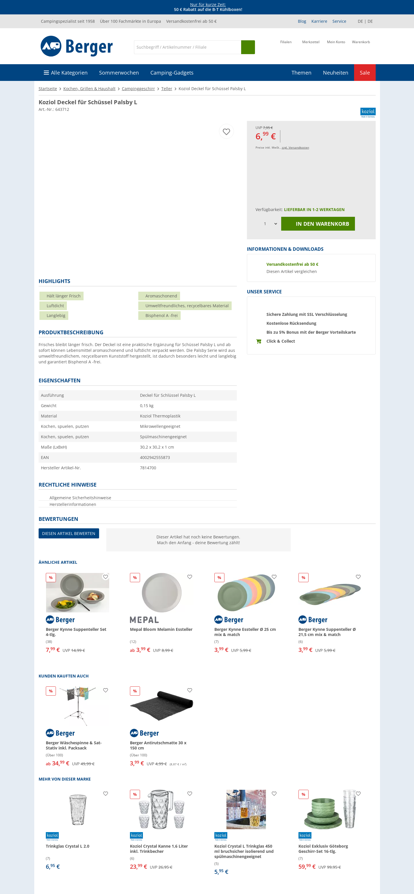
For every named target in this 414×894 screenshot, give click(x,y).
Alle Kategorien (69, 72)
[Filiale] (286, 46)
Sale (365, 72)
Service (339, 21)
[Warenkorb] (361, 46)
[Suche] (187, 47)
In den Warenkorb (318, 223)
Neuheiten (335, 72)
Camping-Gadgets (172, 72)
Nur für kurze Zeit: (208, 4)
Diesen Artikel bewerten (68, 533)
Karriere (319, 21)
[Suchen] (248, 47)
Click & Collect (280, 341)
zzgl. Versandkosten (295, 147)
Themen (301, 72)
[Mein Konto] (336, 46)
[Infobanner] (208, 7)
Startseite (48, 88)
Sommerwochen (119, 72)
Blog (302, 21)
